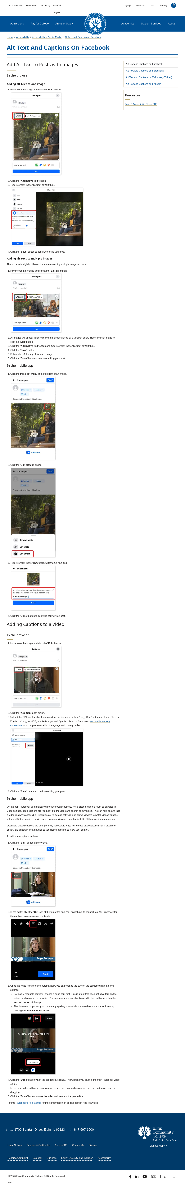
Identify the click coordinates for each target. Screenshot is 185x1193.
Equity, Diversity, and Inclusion (77, 1158)
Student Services (151, 23)
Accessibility (22, 37)
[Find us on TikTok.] (163, 1177)
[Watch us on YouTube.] (145, 1177)
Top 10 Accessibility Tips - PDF (141, 104)
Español (57, 5)
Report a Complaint (18, 1158)
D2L (153, 5)
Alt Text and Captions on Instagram (144, 70)
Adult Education (15, 5)
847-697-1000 (82, 1129)
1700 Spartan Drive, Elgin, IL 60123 (35, 1129)
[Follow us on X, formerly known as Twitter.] (153, 1177)
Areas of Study (64, 23)
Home (10, 37)
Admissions (17, 23)
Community (45, 5)
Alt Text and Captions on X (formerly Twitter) (149, 77)
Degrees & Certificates (38, 1145)
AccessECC (141, 5)
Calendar (37, 1158)
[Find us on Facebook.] (131, 1177)
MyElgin (128, 5)
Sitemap (93, 1145)
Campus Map (158, 1145)
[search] (173, 6)
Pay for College (40, 23)
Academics (127, 23)
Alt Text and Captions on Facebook (83, 37)
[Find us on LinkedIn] (137, 1177)
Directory (163, 5)
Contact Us (78, 1145)
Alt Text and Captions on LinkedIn (143, 84)
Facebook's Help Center (28, 1103)
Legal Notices (15, 1145)
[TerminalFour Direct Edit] (9, 1182)
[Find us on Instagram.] (173, 1177)
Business (52, 1158)
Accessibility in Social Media (47, 37)
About (171, 23)
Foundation (31, 5)
